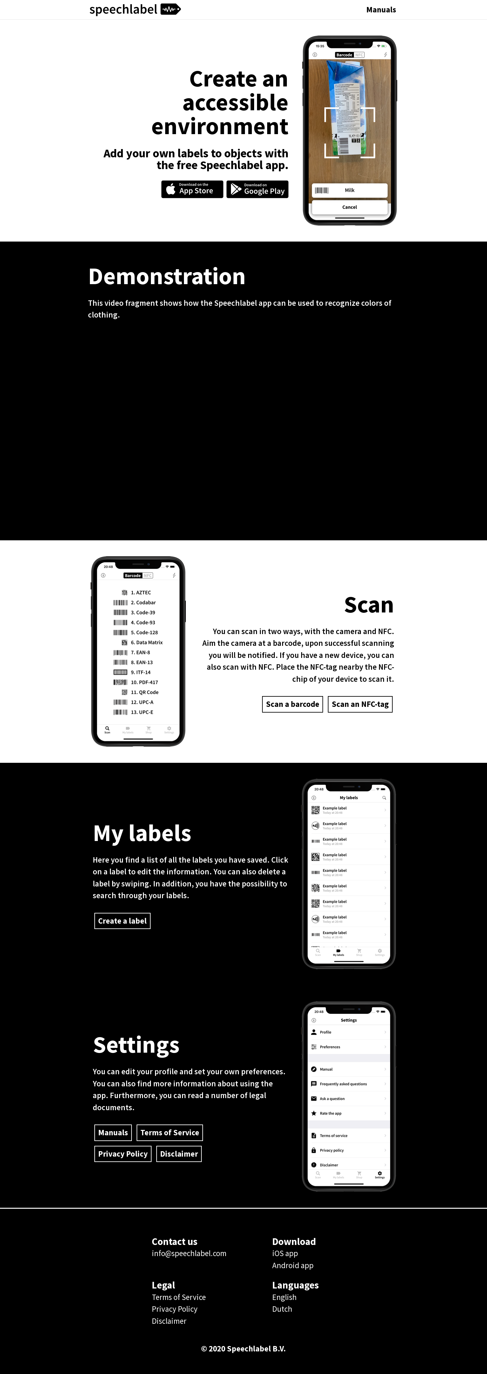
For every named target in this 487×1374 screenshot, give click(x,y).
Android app (293, 1265)
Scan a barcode (292, 704)
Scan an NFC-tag (360, 704)
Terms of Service (169, 1132)
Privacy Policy (123, 1154)
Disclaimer (179, 1154)
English (284, 1297)
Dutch (282, 1309)
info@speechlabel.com (189, 1253)
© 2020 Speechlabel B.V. (243, 1348)
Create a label (122, 921)
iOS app (285, 1253)
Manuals (381, 9)
